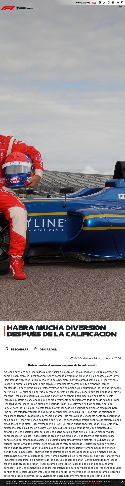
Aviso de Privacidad (93, 483)
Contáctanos (83, 3)
